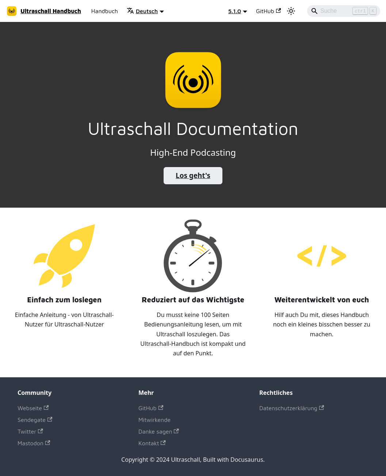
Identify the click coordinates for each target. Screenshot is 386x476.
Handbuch (104, 11)
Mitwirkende (154, 419)
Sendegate (35, 419)
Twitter (30, 431)
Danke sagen (158, 431)
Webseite (33, 408)
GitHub (268, 11)
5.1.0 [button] (234, 11)
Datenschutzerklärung (291, 408)
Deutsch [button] (142, 11)
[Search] (343, 11)
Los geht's (193, 175)
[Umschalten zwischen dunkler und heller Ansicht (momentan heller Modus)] (291, 11)
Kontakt (152, 443)
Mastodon (34, 443)
